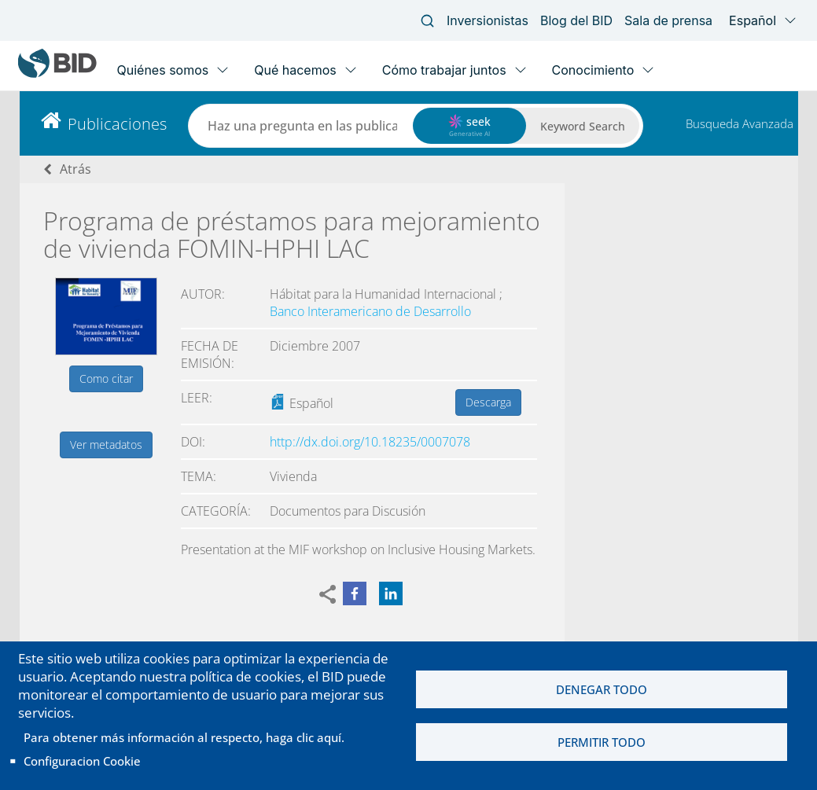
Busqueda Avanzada (739, 123)
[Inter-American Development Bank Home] (57, 74)
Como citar (106, 378)
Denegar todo (601, 689)
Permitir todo (602, 742)
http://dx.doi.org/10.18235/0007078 (370, 441)
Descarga (488, 402)
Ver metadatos (106, 444)
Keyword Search (582, 126)
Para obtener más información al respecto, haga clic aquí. (184, 737)
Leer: (196, 397)
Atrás (75, 169)
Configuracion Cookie (82, 761)
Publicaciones (117, 123)
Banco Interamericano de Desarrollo (370, 311)
